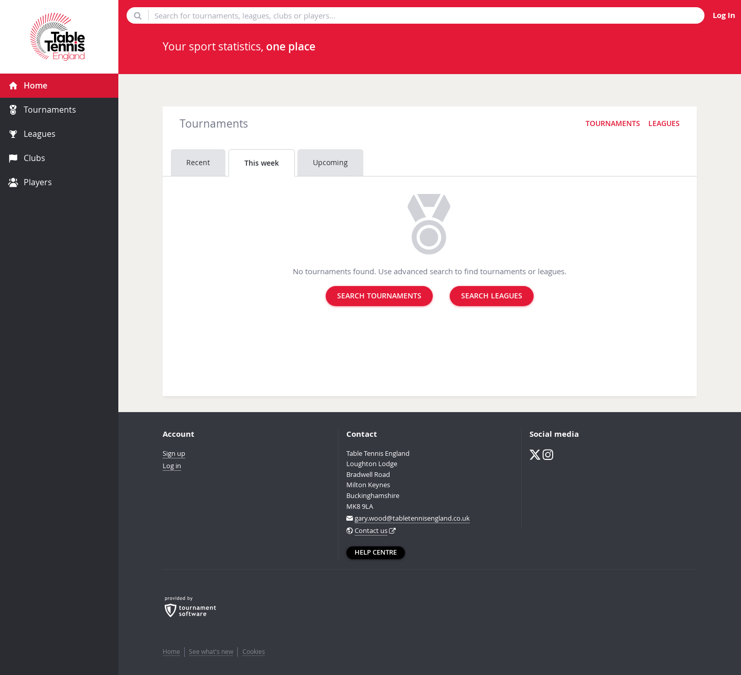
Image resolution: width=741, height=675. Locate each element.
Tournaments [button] (613, 123)
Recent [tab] (198, 162)
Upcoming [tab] (330, 162)
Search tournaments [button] (379, 295)
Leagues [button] (664, 123)
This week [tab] (261, 163)
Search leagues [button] (491, 295)
